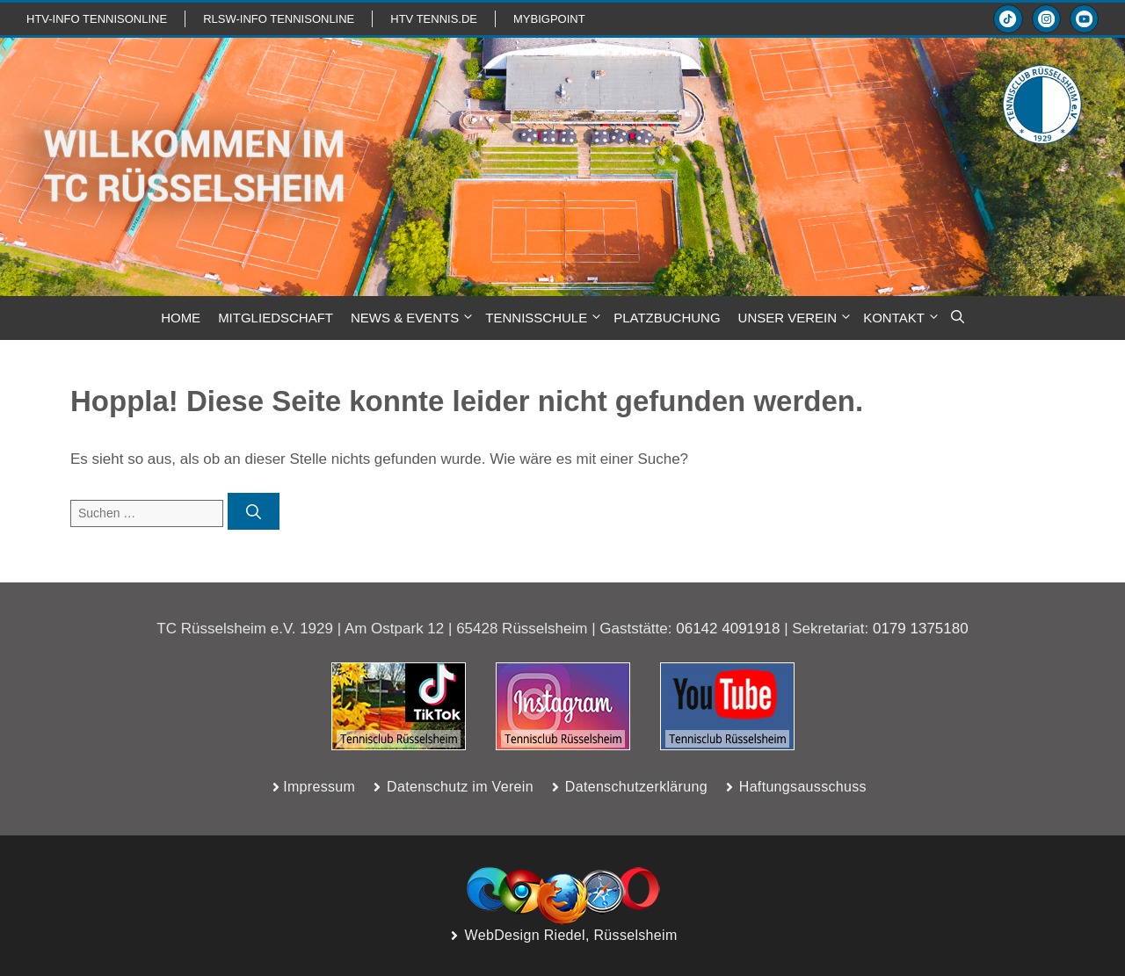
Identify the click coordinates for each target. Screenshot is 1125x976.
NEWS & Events (413, 318)
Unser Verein (796, 318)
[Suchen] (253, 511)
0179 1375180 (921, 628)
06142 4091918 (728, 628)
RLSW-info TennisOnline (278, 18)
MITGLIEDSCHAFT (275, 317)
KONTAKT (902, 318)
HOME (180, 317)
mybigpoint (549, 18)
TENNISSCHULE (545, 318)
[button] (957, 318)
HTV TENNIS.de (433, 18)
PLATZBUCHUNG (666, 317)
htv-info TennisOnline (96, 18)
